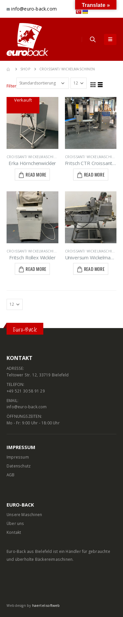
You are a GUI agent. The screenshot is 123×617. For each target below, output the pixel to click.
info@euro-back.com (33, 9)
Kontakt (14, 532)
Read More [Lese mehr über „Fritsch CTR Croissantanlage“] (94, 174)
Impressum (18, 457)
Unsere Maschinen (24, 514)
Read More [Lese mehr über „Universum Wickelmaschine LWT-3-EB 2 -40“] (94, 268)
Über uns (15, 523)
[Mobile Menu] (110, 39)
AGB (11, 474)
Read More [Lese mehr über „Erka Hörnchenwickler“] (36, 174)
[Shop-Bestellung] (42, 83)
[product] (32, 123)
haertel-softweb (46, 605)
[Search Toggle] (92, 39)
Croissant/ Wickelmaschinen (34, 156)
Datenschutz (19, 465)
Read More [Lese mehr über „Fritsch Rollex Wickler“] (36, 268)
